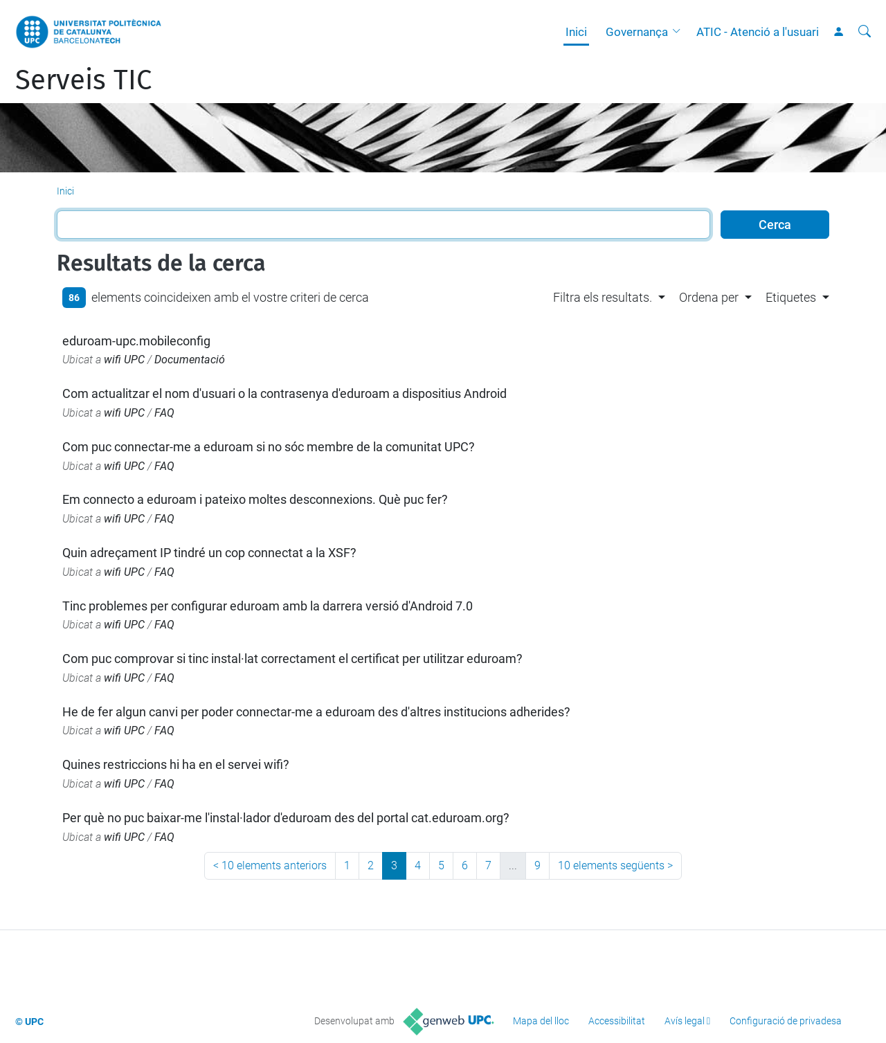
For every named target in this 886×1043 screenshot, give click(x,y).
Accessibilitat (616, 1020)
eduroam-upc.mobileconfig (136, 341)
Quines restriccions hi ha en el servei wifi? (175, 764)
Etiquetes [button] (791, 297)
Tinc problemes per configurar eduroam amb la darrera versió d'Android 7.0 (267, 606)
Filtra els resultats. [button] (602, 297)
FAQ (164, 412)
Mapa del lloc (541, 1020)
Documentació (189, 359)
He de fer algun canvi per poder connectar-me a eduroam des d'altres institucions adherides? (316, 712)
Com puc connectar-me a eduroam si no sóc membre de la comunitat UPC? (268, 446)
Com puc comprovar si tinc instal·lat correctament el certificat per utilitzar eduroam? (292, 658)
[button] (679, 31)
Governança (637, 32)
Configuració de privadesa (786, 1020)
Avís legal (684, 1020)
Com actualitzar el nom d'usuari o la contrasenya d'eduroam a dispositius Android (284, 393)
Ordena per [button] (709, 297)
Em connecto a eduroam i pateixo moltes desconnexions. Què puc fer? (255, 499)
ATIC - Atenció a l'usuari (757, 32)
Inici (576, 32)
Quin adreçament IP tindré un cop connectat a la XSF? (209, 552)
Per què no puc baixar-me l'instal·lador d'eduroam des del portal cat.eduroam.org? (285, 817)
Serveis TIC (83, 80)
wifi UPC (124, 359)
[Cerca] (864, 31)
